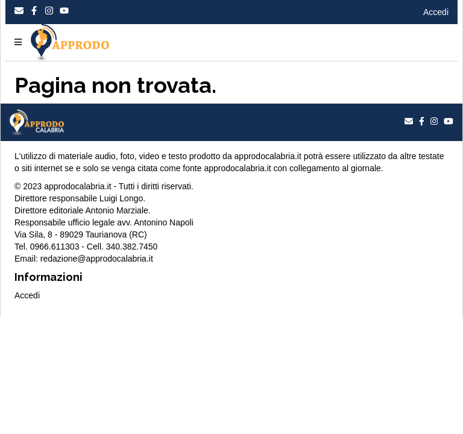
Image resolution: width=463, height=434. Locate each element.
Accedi (436, 12)
